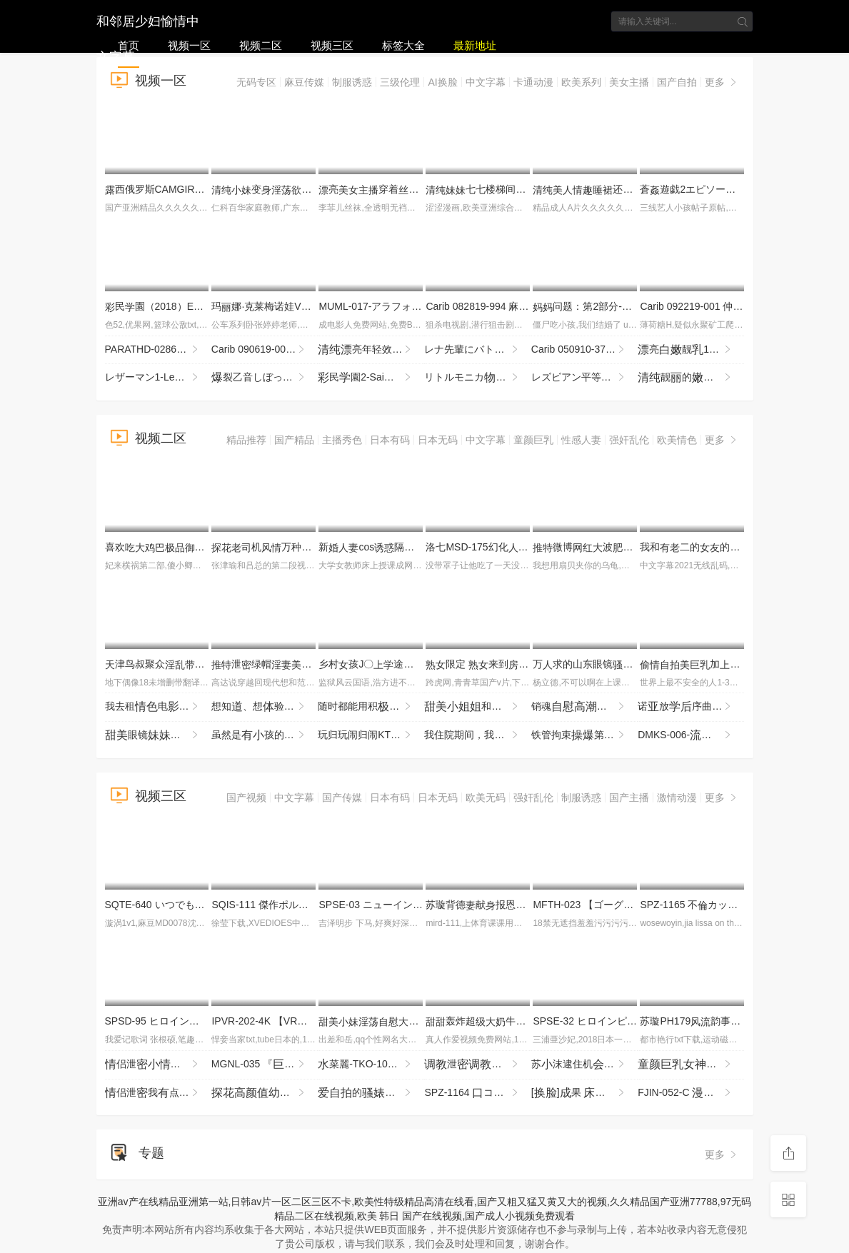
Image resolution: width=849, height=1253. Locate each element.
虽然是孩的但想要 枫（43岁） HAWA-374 (264, 735)
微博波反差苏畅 (613, 547)
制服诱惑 (352, 82)
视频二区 (260, 45)
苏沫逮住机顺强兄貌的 (584, 1064)
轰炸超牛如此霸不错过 (521, 1021)
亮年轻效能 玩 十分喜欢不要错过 (371, 350)
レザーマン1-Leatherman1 (158, 378)
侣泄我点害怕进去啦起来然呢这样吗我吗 (158, 1093)
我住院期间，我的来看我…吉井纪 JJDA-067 (477, 735)
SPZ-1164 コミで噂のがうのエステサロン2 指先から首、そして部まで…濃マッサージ (477, 1093)
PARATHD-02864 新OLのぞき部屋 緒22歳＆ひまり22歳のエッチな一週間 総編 (158, 350)
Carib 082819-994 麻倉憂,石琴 (503, 306)
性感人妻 (581, 440)
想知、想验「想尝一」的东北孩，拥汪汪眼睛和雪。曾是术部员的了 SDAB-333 (264, 707)
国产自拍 (677, 82)
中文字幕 (486, 82)
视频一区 (189, 45)
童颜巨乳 (533, 440)
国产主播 (629, 797)
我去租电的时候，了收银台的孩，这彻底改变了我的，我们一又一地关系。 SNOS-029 (158, 707)
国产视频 (246, 797)
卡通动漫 (533, 82)
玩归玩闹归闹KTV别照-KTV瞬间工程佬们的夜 (371, 735)
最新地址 (474, 45)
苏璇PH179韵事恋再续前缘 (720, 1021)
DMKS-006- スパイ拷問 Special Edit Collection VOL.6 (691, 735)
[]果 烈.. (584, 1093)
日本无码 (438, 440)
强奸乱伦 (629, 440)
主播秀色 (342, 440)
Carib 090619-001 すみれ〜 (264, 350)
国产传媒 (342, 797)
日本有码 (390, 440)
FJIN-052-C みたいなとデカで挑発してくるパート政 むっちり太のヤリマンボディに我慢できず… (691, 1093)
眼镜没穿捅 (158, 735)
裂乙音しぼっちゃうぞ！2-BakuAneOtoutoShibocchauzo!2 (264, 378)
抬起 (264, 1093)
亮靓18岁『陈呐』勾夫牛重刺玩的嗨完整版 (691, 350)
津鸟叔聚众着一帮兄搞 (190, 664)
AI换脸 (442, 82)
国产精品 (294, 440)
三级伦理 (400, 82)
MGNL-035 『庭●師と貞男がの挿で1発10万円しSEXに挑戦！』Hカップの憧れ (264, 1064)
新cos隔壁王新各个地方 (421, 547)
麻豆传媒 (304, 82)
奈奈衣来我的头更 (691, 1064)
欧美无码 (486, 797)
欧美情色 (677, 440)
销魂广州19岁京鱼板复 (584, 707)
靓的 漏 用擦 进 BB (691, 378)
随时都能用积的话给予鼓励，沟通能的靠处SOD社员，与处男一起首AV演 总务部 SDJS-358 (371, 707)
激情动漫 (677, 797)
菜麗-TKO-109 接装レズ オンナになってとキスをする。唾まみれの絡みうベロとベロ (371, 1064)
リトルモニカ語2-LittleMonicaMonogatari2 (477, 378)
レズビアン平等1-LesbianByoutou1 (584, 378)
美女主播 (629, 82)
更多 (722, 82)
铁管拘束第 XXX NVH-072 (584, 735)
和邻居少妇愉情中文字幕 (147, 19)
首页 (128, 45)
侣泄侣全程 (158, 1064)
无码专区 (256, 82)
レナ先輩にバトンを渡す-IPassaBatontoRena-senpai (477, 350)
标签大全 (403, 45)
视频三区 (332, 45)
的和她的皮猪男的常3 (371, 1093)
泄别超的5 (477, 1064)
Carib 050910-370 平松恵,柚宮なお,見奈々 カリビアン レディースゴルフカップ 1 (584, 350)
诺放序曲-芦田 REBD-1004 (691, 707)
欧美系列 (581, 82)
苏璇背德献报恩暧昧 (511, 904)
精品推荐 (246, 440)
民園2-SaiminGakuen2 (371, 378)
